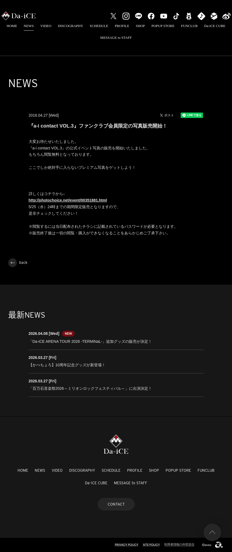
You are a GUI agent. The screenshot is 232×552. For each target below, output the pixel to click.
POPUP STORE (162, 26)
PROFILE (122, 26)
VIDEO (45, 26)
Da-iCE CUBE (214, 26)
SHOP (140, 26)
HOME (12, 26)
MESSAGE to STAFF (116, 38)
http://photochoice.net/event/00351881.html (68, 200)
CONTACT (116, 504)
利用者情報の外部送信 (179, 544)
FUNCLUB (189, 26)
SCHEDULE (99, 26)
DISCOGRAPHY (70, 26)
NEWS (29, 26)
